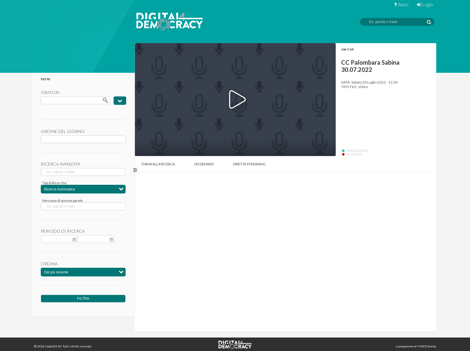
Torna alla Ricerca (158, 164)
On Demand (204, 164)
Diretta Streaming (249, 164)
